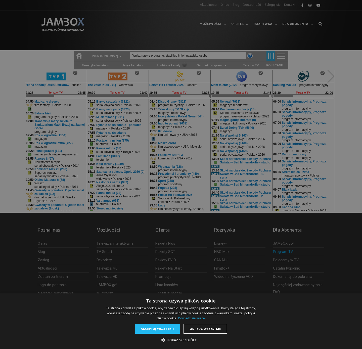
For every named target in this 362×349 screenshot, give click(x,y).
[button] (181, 340)
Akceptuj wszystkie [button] (157, 329)
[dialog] (181, 174)
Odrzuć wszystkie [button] (205, 329)
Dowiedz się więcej (192, 318)
